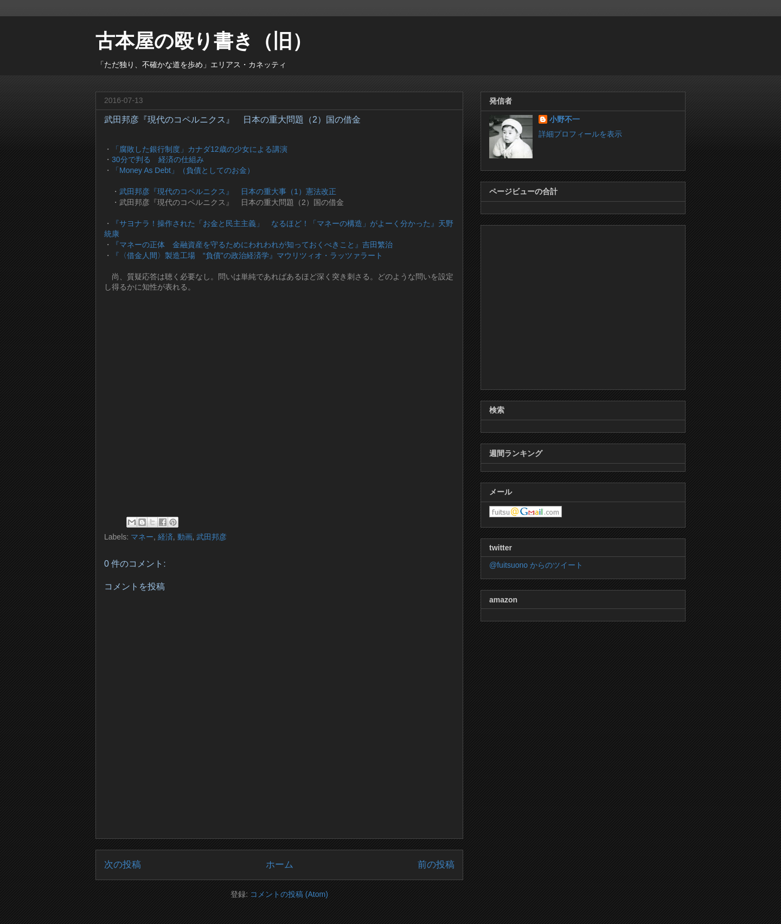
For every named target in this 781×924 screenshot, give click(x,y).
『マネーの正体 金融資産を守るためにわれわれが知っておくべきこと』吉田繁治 (252, 244)
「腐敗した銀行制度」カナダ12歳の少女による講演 (199, 149)
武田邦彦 (211, 536)
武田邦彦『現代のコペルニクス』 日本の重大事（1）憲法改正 (227, 191)
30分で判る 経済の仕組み (158, 159)
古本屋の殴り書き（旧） (203, 41)
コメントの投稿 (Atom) (289, 894)
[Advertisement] (583, 305)
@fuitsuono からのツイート (536, 565)
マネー (142, 536)
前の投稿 (436, 864)
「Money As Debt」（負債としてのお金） (183, 170)
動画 (185, 536)
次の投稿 (122, 864)
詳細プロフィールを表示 (580, 134)
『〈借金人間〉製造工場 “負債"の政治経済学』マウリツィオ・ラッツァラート (247, 255)
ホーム (279, 864)
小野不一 (564, 119)
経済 (165, 536)
